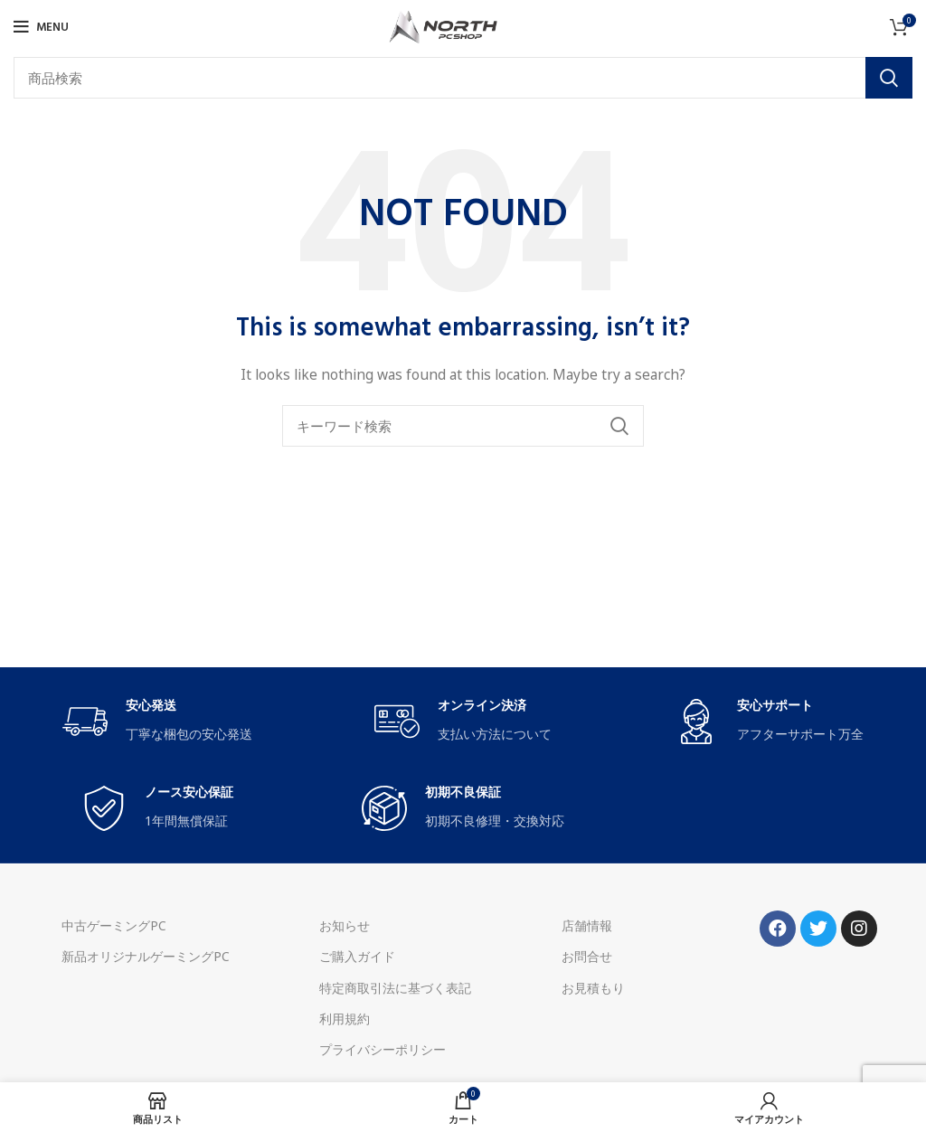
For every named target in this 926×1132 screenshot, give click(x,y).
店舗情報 (587, 925)
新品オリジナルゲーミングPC (145, 956)
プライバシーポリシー (382, 1049)
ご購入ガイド (357, 956)
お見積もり (593, 987)
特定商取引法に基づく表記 (395, 987)
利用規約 (344, 1018)
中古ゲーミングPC (113, 925)
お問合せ (587, 956)
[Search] (463, 78)
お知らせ (344, 925)
